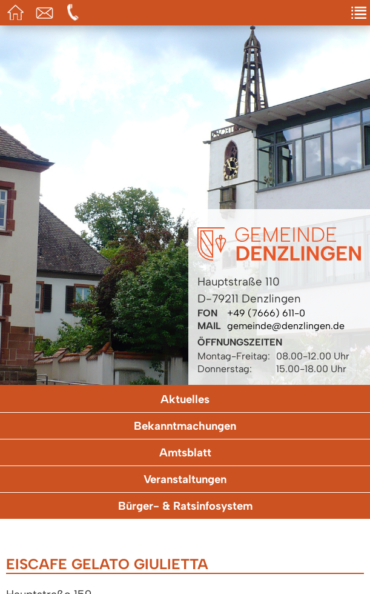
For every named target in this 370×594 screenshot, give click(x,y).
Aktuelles (185, 399)
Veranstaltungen (185, 479)
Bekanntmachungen (185, 426)
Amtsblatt (185, 452)
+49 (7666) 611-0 (266, 313)
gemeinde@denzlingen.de (286, 326)
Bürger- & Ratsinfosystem (185, 506)
